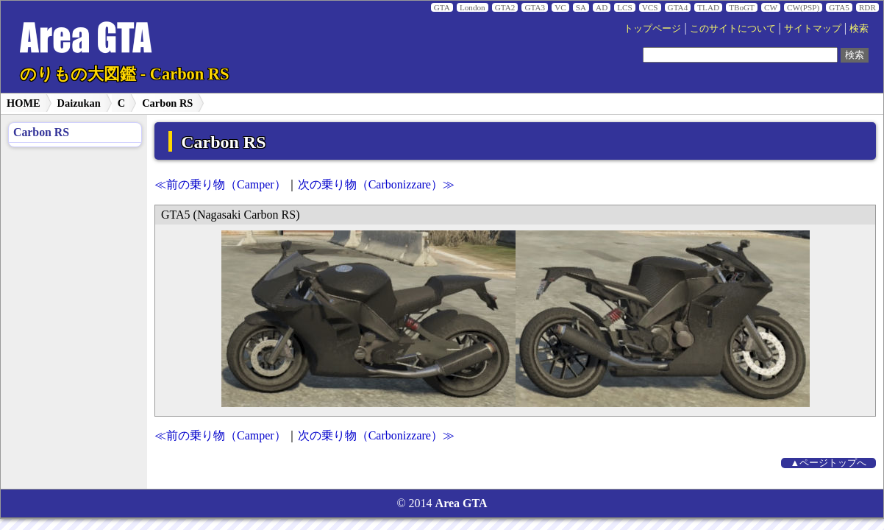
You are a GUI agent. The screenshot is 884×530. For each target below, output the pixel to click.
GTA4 (678, 7)
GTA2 (505, 7)
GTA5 (839, 7)
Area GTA (461, 503)
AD (601, 7)
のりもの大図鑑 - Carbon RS (124, 74)
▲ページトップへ (829, 463)
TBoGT (742, 7)
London (472, 7)
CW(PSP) (803, 7)
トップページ (652, 29)
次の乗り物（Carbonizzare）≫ (376, 184)
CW (770, 7)
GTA (442, 7)
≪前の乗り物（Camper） (220, 184)
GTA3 (534, 7)
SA (581, 7)
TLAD (708, 7)
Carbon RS (167, 103)
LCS (624, 7)
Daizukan (79, 103)
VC (560, 7)
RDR (867, 7)
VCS (650, 7)
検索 (859, 29)
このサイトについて (733, 29)
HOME (23, 103)
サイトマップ (812, 29)
